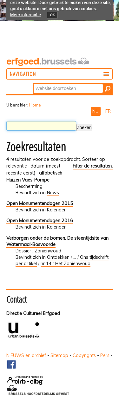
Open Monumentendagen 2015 (39, 203)
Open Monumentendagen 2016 (39, 220)
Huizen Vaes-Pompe (28, 180)
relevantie (16, 166)
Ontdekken (58, 257)
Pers (104, 355)
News (53, 193)
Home (35, 104)
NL (95, 111)
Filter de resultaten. (93, 166)
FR (108, 111)
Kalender (56, 210)
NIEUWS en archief (26, 355)
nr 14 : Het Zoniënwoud (65, 263)
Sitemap (59, 355)
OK (52, 15)
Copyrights (84, 355)
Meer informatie (25, 14)
